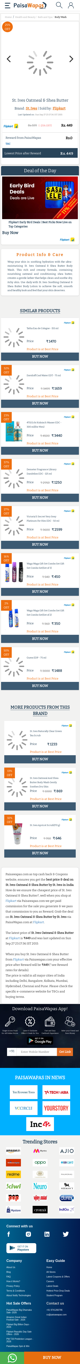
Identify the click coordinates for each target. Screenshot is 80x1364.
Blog (8, 1272)
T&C (8, 143)
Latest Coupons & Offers (58, 1277)
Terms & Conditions (15, 1291)
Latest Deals (52, 1286)
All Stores (51, 1272)
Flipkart (59, 108)
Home (49, 1267)
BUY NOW (52, 1357)
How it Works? (13, 1281)
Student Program (55, 1295)
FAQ (8, 1277)
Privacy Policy (13, 1286)
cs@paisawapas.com (57, 1314)
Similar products (40, 310)
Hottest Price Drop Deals (58, 1291)
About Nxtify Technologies (18, 1295)
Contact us (55, 1303)
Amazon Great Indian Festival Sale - (16, 1318)
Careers (50, 1281)
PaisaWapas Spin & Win (17, 1346)
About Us (10, 1267)
